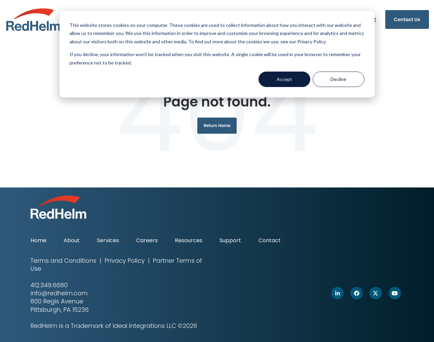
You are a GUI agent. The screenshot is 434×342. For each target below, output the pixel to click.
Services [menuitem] (108, 240)
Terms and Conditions (63, 260)
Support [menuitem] (230, 240)
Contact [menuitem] (270, 240)
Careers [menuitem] (147, 240)
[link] (33, 19)
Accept (284, 79)
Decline (338, 79)
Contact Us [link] (407, 19)
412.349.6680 (49, 285)
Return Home (217, 125)
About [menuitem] (72, 240)
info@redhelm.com (59, 293)
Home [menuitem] (38, 240)
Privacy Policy (125, 260)
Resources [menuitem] (188, 240)
